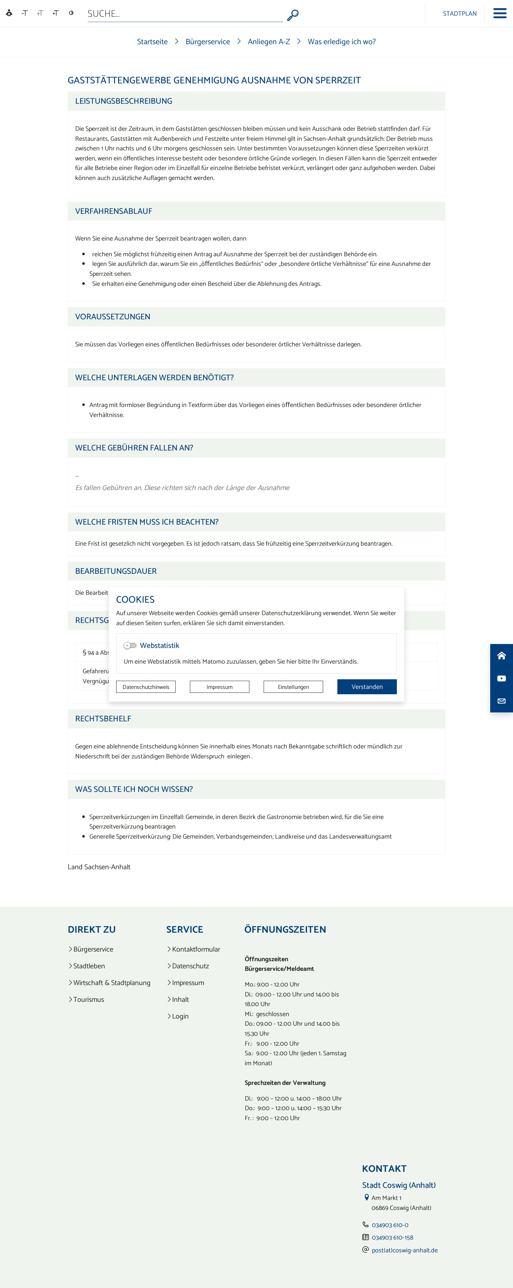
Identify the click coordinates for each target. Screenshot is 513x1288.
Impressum (220, 686)
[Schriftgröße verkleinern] (25, 13)
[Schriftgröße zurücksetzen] (40, 13)
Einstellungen (293, 686)
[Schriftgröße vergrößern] (56, 13)
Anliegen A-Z (269, 41)
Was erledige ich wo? (342, 41)
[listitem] (109, 949)
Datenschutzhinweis (146, 686)
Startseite (152, 41)
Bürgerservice (208, 41)
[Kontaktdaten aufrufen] (501, 701)
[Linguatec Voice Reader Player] (9, 13)
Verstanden (367, 686)
